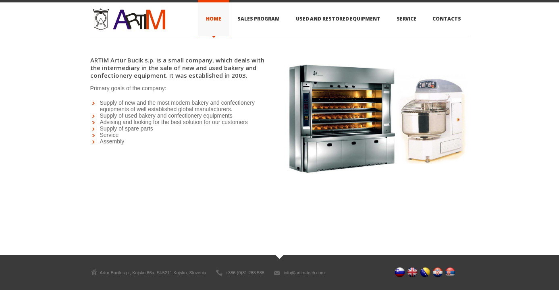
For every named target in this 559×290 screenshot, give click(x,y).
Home (213, 18)
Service (406, 18)
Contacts (446, 18)
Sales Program (258, 18)
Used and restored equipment (338, 18)
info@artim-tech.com (304, 272)
